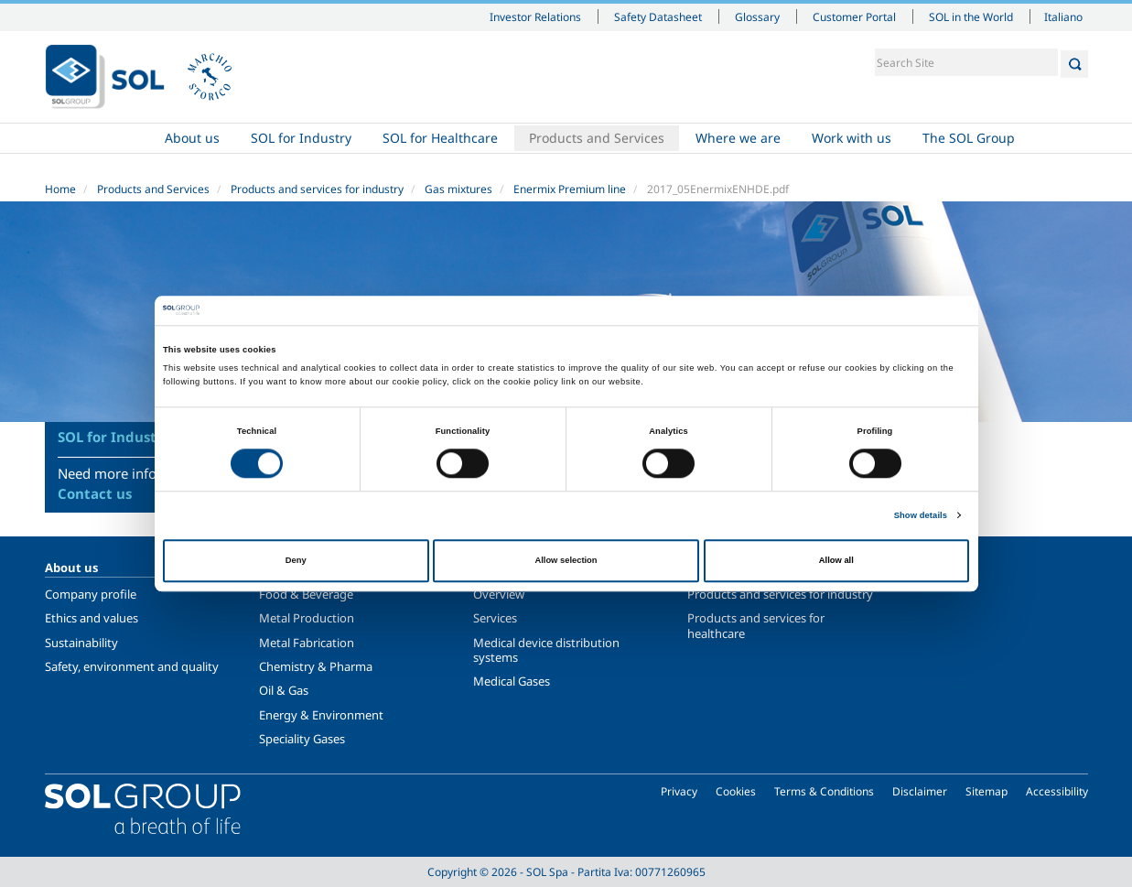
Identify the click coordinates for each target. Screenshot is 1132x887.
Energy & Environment (321, 715)
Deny (296, 560)
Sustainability (81, 642)
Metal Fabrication (306, 642)
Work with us (851, 137)
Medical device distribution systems (546, 649)
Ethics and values (91, 618)
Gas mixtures (458, 189)
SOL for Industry (301, 137)
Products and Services (596, 137)
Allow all (836, 560)
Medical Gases (511, 681)
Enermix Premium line (569, 189)
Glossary (757, 16)
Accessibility (1057, 791)
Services (495, 618)
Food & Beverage (306, 594)
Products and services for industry (317, 189)
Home (97, 138)
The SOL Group (968, 137)
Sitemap (986, 791)
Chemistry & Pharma (315, 666)
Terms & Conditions (824, 791)
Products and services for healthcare (756, 625)
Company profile (90, 594)
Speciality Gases (302, 738)
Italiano (1063, 16)
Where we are (738, 137)
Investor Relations (535, 16)
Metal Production (306, 618)
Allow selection (565, 560)
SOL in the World (971, 16)
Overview (498, 594)
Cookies (736, 791)
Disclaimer (919, 791)
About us (192, 137)
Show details (920, 515)
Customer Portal (854, 16)
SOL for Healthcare (440, 137)
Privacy (679, 791)
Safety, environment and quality (132, 666)
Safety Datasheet (658, 16)
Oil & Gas (283, 690)
